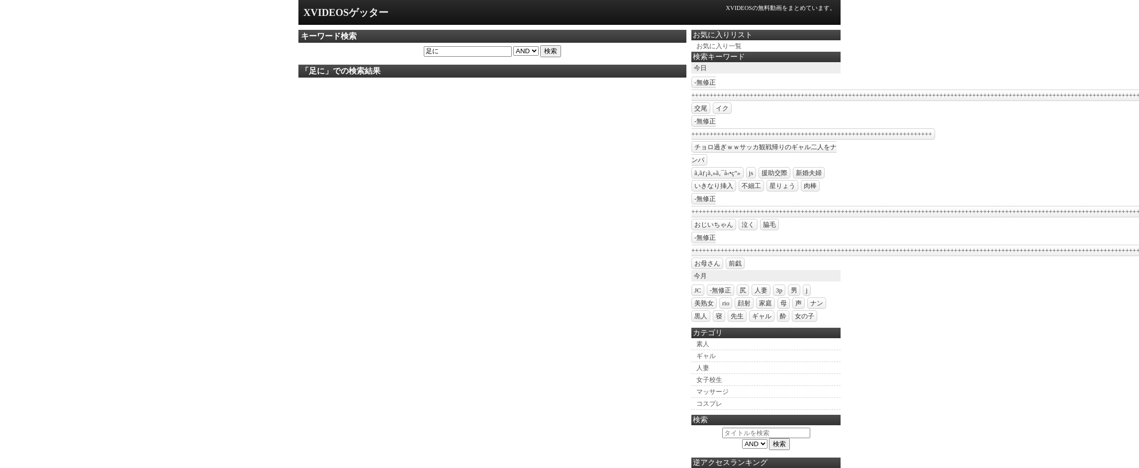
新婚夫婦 (809, 173)
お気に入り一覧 (719, 46)
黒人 (700, 316)
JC (697, 290)
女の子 (804, 316)
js (751, 173)
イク (722, 108)
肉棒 (810, 185)
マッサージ (712, 391)
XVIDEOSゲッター (345, 12)
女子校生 (709, 379)
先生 (737, 316)
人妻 (761, 290)
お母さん (707, 263)
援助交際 (774, 173)
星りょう (782, 185)
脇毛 (769, 224)
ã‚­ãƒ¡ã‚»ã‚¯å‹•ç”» (717, 173)
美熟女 (704, 303)
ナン (816, 303)
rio (725, 303)
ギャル (761, 316)
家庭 (765, 303)
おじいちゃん (713, 224)
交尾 (700, 108)
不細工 (751, 185)
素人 (702, 344)
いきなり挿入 (713, 185)
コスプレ (709, 403)
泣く (748, 224)
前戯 (735, 263)
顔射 (744, 303)
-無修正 (720, 290)
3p (779, 290)
